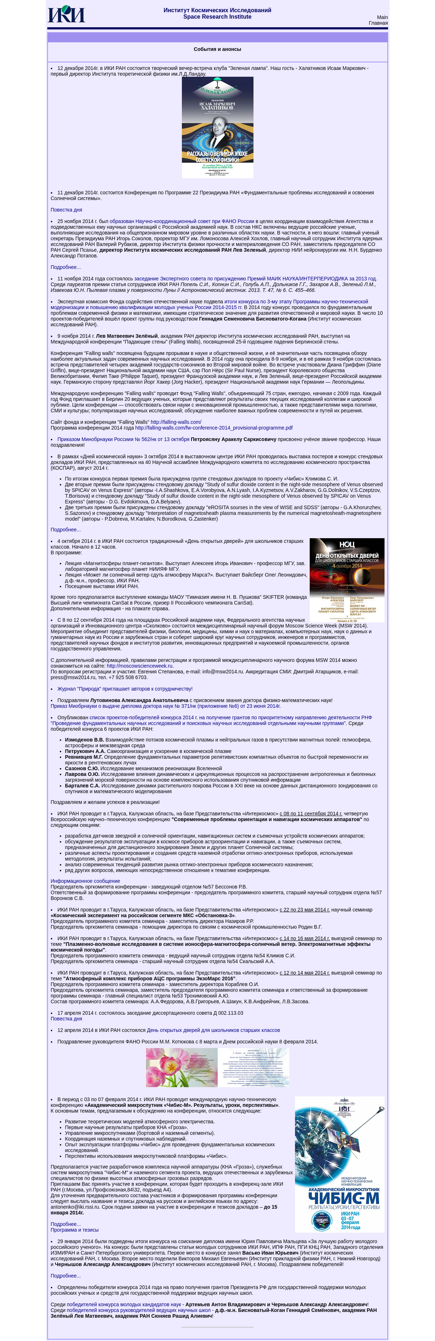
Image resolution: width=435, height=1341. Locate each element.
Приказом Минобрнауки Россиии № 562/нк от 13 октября (124, 439)
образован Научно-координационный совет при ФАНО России (182, 221)
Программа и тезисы (75, 1230)
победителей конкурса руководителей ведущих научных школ (139, 1310)
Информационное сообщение (85, 881)
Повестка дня (66, 210)
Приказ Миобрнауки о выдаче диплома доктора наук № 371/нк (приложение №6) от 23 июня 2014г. (166, 706)
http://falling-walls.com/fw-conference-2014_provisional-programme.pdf (214, 428)
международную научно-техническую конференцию (165, 1102)
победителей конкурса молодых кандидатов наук (124, 1304)
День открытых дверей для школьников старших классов (213, 1030)
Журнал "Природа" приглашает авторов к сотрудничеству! (125, 689)
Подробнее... (66, 267)
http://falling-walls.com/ (176, 422)
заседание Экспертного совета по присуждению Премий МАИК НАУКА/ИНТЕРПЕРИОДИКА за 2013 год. (255, 278)
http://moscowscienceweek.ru (140, 666)
